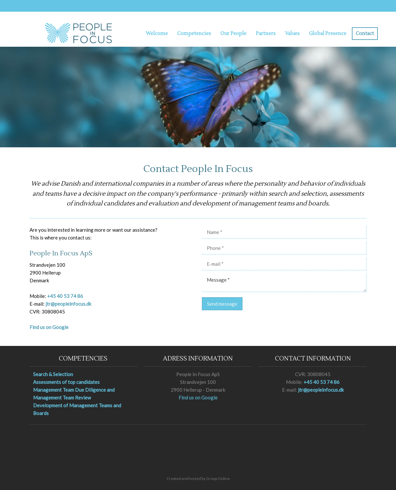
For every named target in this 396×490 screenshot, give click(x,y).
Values (292, 34)
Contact (365, 34)
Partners (266, 34)
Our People (233, 34)
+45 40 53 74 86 (65, 296)
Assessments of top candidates (66, 382)
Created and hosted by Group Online (198, 478)
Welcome (157, 34)
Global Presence (327, 34)
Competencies (194, 34)
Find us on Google (49, 327)
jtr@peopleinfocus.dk (68, 304)
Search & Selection (53, 374)
